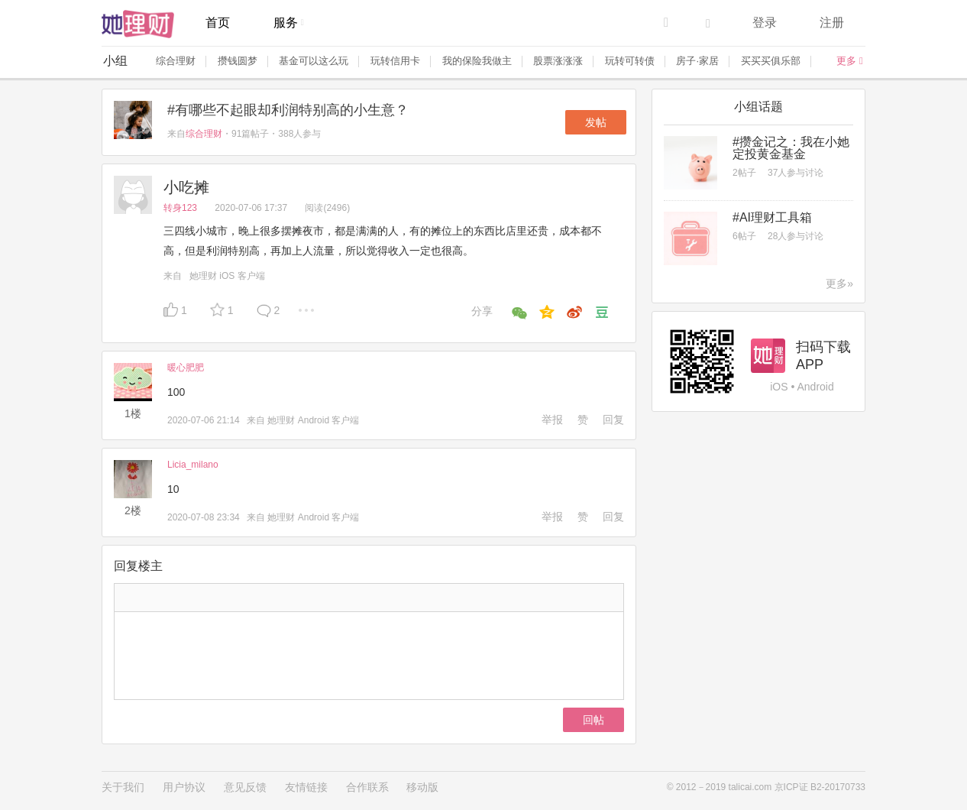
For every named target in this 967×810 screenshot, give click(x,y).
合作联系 (367, 787)
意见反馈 (245, 787)
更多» (839, 283)
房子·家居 (697, 60)
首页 (217, 22)
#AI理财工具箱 (772, 217)
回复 (613, 419)
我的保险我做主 (477, 60)
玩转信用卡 (395, 60)
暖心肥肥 (185, 367)
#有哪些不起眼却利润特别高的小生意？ (288, 110)
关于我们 (123, 787)
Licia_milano (192, 464)
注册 (832, 22)
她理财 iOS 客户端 (227, 276)
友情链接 (306, 787)
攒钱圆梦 (237, 60)
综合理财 (176, 60)
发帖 (595, 122)
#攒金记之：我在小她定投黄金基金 (791, 147)
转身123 (181, 207)
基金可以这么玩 (313, 60)
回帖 (593, 720)
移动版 (422, 787)
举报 (552, 419)
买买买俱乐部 (770, 60)
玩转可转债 (630, 60)
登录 (764, 22)
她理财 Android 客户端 (313, 420)
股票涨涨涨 (558, 60)
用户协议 (184, 787)
